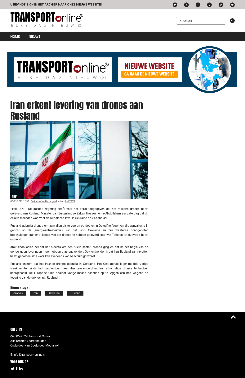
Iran (35, 293)
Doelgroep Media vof (44, 345)
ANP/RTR (70, 201)
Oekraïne (54, 293)
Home (15, 37)
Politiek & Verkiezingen (43, 201)
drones (18, 293)
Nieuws (34, 37)
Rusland (75, 293)
